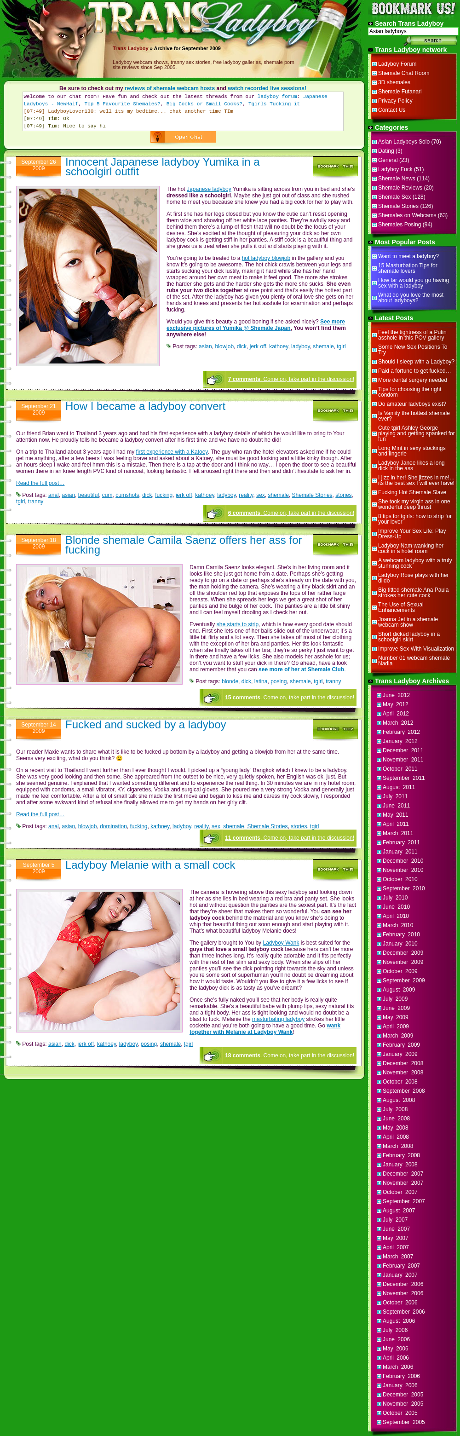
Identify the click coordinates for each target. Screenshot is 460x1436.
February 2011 (401, 842)
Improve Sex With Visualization (416, 649)
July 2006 (395, 1330)
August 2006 (399, 1321)
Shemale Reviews (400, 188)
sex (260, 495)
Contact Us (391, 110)
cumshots (127, 495)
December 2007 (403, 1174)
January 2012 (400, 741)
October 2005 (400, 1413)
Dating (386, 151)
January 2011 (400, 851)
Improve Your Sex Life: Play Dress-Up (412, 534)
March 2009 (398, 1035)
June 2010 (396, 907)
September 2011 (404, 778)
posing (278, 681)
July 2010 (395, 897)
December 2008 (403, 1063)
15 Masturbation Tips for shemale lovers (407, 268)
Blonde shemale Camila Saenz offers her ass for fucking (183, 545)
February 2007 (401, 1266)
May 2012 (395, 704)
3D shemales (394, 82)
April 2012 (396, 713)
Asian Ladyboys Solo (404, 141)
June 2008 (396, 1118)
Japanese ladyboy (209, 189)
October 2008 (400, 1081)
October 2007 (400, 1192)
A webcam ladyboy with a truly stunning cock (415, 563)
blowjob (224, 346)
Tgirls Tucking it (274, 104)
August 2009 (399, 989)
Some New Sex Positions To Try (413, 350)
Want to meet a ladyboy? (408, 256)
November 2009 (403, 962)
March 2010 (398, 925)
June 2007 (396, 1229)
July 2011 (395, 796)
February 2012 (401, 732)
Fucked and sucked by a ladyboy (145, 724)
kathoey (278, 346)
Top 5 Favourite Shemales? (123, 104)
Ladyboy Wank (281, 943)
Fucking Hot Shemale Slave (412, 492)
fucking (163, 495)
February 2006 (401, 1376)
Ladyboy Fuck (395, 169)
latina (261, 681)
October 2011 (400, 769)
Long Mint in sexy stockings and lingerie (412, 451)
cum (107, 495)
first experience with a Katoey (172, 452)
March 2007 (398, 1256)
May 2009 (395, 1017)
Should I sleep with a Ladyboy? (416, 361)
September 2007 (404, 1201)
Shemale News (396, 178)
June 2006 (396, 1339)
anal (53, 495)
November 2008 (403, 1072)
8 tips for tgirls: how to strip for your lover (415, 519)
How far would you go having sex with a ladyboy (413, 283)
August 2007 (399, 1210)
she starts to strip (238, 624)
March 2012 (398, 723)
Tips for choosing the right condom (410, 392)
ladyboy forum (277, 96)
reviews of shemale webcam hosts (170, 88)
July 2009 (395, 999)
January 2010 (400, 943)
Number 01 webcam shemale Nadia (414, 661)
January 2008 (400, 1164)
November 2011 (403, 759)
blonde (230, 681)
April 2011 (396, 824)
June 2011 (396, 805)
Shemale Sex (394, 197)
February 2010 (401, 934)
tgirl (341, 346)
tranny (35, 501)
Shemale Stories (312, 495)
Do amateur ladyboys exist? (412, 404)
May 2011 (395, 815)
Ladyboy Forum (397, 64)
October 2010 (400, 879)
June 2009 (396, 1008)
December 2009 (403, 953)
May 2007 (395, 1238)
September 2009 (404, 980)
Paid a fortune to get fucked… (414, 371)
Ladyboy (137, 48)
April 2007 (396, 1247)
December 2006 (403, 1284)
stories (343, 495)
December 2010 (403, 861)
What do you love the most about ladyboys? (410, 298)
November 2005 (403, 1404)
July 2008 (395, 1109)
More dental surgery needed (412, 380)
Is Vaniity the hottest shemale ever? (414, 416)
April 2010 (396, 916)
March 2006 (398, 1367)
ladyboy (300, 346)
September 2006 (404, 1312)
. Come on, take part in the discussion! (291, 379)
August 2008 (399, 1100)
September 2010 (404, 888)
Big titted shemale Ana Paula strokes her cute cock (413, 593)
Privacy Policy (395, 101)
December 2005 (403, 1394)
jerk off (258, 346)
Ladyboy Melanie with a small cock (150, 865)
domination (113, 826)
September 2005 (404, 1422)
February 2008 (401, 1155)
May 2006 (395, 1348)
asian (205, 346)
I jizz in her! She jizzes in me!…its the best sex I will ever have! (416, 480)
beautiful (88, 495)
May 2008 (395, 1128)
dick (242, 346)
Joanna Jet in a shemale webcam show (408, 622)
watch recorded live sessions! (267, 88)
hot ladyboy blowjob (266, 258)
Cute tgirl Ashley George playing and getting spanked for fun (416, 433)
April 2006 (396, 1358)
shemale (323, 346)
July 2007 (395, 1220)
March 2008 (398, 1146)
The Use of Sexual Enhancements (401, 607)
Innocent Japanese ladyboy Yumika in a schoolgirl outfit (162, 167)
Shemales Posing (399, 224)
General (388, 160)
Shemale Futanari (400, 91)
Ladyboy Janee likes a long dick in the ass (411, 466)
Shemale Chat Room (403, 73)
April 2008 (396, 1137)
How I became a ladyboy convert (145, 406)
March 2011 (398, 833)
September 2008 (404, 1091)
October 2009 (400, 971)
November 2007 (403, 1183)
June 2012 (396, 695)
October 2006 (400, 1302)
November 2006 (403, 1293)
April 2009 (396, 1026)
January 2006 (400, 1385)
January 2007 (400, 1275)
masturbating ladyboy (278, 1019)
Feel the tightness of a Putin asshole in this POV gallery (412, 335)
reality (246, 495)
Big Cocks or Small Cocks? (204, 104)
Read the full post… (40, 483)
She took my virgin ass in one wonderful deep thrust (414, 504)
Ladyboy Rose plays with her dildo (413, 578)
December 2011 (403, 750)
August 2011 (399, 787)
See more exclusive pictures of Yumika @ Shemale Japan (256, 324)
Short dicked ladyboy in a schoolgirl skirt (409, 637)
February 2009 (401, 1045)
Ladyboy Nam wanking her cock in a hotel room (410, 548)
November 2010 (403, 870)
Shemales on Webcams (407, 215)
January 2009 (400, 1054)
